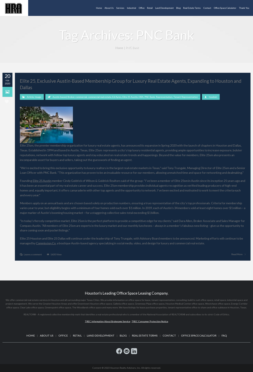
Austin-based (60, 96)
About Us (46, 335)
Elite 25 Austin (130, 96)
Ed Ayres (116, 96)
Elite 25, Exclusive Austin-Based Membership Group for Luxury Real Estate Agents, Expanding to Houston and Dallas (130, 84)
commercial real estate (99, 96)
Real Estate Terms (145, 335)
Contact (169, 335)
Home (119, 47)
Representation (164, 96)
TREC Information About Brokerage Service (107, 321)
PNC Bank (149, 96)
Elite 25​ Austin (42, 181)
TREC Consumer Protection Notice (150, 321)
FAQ (224, 335)
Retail (77, 335)
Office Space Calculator (198, 335)
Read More (238, 254)
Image (38, 96)
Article (30, 96)
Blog (123, 335)
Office (63, 335)
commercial (81, 96)
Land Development (100, 335)
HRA (141, 96)
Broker (71, 96)
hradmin (213, 96)
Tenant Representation (185, 96)
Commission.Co (46, 243)
